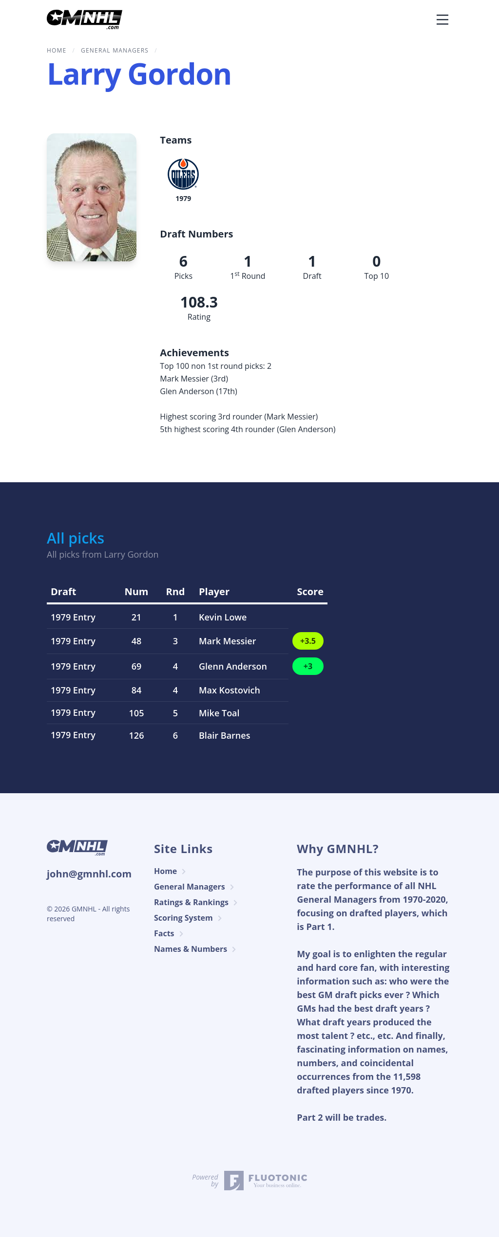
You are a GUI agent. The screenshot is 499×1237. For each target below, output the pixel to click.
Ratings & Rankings (197, 902)
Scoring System (189, 918)
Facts (170, 933)
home (56, 51)
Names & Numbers (196, 949)
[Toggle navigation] (442, 19)
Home (171, 871)
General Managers (115, 51)
